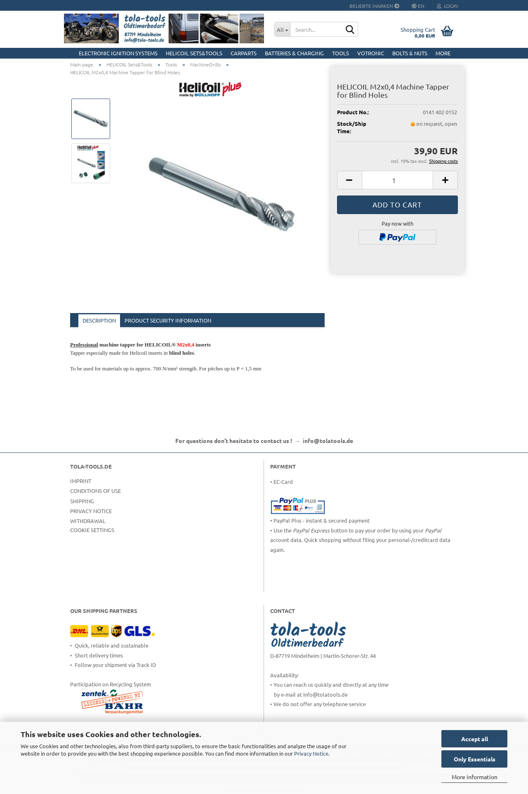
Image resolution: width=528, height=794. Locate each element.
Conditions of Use (95, 490)
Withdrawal (88, 520)
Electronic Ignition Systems (118, 53)
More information (474, 776)
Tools (340, 53)
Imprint (80, 480)
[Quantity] (397, 180)
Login (447, 5)
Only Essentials (474, 759)
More (443, 53)
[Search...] (282, 29)
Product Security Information (168, 320)
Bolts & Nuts (409, 53)
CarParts (244, 53)
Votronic (370, 53)
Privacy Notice (311, 753)
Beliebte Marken (374, 5)
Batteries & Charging (294, 53)
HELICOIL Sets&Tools (194, 53)
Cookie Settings (92, 529)
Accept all (474, 738)
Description (99, 320)
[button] (349, 180)
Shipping (82, 500)
